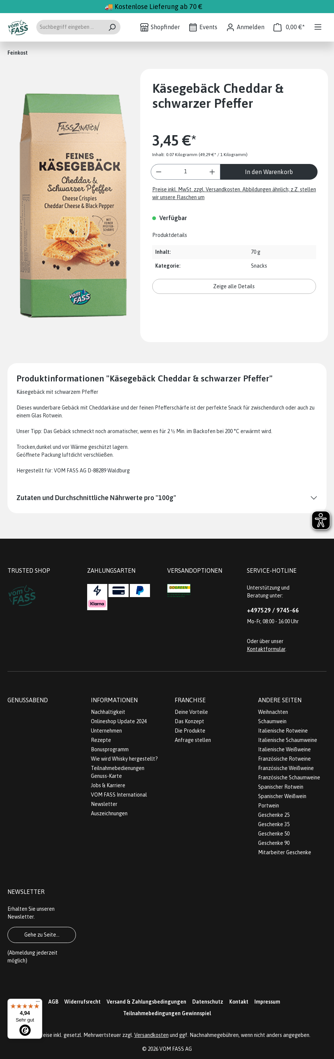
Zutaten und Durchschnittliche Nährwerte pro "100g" (96, 498)
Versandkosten (151, 1035)
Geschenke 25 (273, 815)
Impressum (267, 1002)
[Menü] (318, 27)
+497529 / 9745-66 (273, 610)
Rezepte (101, 740)
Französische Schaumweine (289, 777)
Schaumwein (272, 721)
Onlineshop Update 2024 (119, 721)
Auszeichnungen (109, 813)
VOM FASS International (119, 795)
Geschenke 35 (273, 824)
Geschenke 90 (273, 843)
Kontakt (238, 1002)
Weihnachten (273, 712)
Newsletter (104, 804)
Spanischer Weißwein (282, 796)
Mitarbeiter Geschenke (284, 852)
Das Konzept (189, 721)
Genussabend (27, 700)
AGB (53, 1002)
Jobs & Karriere (108, 785)
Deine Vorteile (191, 712)
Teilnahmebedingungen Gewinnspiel (167, 1013)
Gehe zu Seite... (41, 935)
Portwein (268, 806)
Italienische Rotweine (283, 731)
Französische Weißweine (286, 768)
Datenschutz (207, 1002)
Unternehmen (106, 731)
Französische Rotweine (284, 759)
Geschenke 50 (273, 834)
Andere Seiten (279, 700)
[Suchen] (112, 27)
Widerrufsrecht (82, 1002)
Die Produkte (190, 731)
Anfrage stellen (193, 740)
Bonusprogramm (110, 749)
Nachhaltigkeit (108, 712)
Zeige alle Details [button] (234, 286)
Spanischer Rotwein (280, 787)
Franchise (190, 700)
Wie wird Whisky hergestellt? (124, 759)
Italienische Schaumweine (287, 740)
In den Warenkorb (269, 171)
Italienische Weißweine (284, 749)
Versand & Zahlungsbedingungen (146, 1002)
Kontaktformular (266, 649)
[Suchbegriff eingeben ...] (70, 27)
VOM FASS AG (175, 1049)
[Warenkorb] (289, 27)
